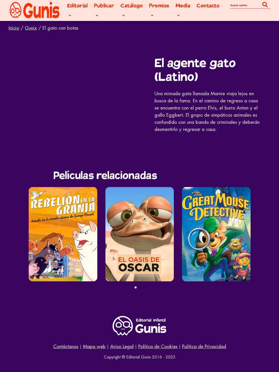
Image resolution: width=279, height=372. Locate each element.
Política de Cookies (157, 346)
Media (183, 5)
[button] (136, 287)
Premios (159, 5)
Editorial (77, 5)
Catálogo (132, 5)
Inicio (14, 28)
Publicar (104, 5)
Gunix (31, 28)
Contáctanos (65, 346)
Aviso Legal (122, 346)
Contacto (208, 5)
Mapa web (94, 346)
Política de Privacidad (204, 346)
